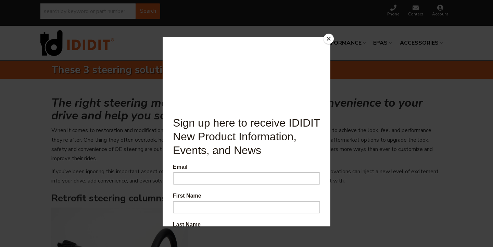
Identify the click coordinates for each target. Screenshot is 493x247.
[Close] (329, 39)
